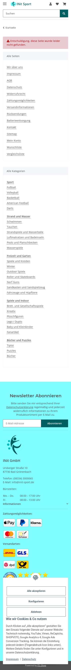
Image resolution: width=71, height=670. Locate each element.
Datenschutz (29, 659)
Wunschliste (14, 147)
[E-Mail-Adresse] (22, 423)
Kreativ (11, 311)
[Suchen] (31, 13)
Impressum (12, 659)
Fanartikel (13, 332)
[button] (50, 4)
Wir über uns (15, 67)
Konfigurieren (36, 601)
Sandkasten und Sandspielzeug (26, 287)
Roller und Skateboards (21, 277)
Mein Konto (14, 140)
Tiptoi (10, 345)
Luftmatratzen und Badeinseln (25, 237)
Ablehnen (36, 611)
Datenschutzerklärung (19, 407)
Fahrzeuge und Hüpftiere (22, 292)
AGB (9, 80)
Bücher (11, 356)
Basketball (13, 197)
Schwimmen (14, 221)
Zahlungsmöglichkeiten (21, 100)
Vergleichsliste (15, 154)
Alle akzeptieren (36, 590)
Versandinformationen (20, 107)
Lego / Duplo (14, 321)
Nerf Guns (13, 282)
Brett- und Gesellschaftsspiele (25, 306)
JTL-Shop (41, 665)
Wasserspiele (15, 247)
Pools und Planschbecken (22, 242)
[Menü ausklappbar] (5, 2)
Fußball (11, 187)
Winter (11, 266)
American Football (18, 203)
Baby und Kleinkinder (20, 327)
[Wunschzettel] (57, 4)
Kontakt (11, 127)
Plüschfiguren (15, 316)
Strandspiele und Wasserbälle (25, 232)
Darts (10, 208)
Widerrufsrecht (16, 93)
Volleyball (12, 192)
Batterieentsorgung (18, 120)
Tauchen (12, 227)
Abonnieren (54, 423)
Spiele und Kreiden (18, 261)
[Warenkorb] (64, 4)
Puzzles (11, 350)
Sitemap (12, 134)
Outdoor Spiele (16, 271)
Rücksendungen (16, 114)
